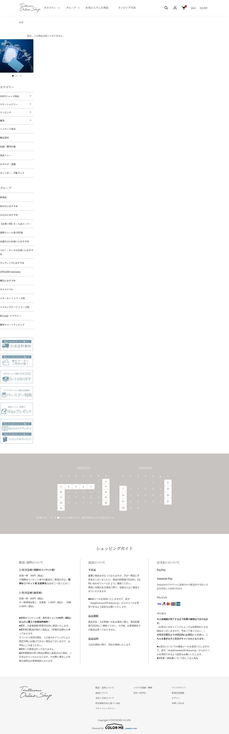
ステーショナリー (9, 104)
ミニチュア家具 (8, 128)
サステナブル (6, 289)
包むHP (203, 8)
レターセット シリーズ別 (12, 298)
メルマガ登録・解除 (143, 687)
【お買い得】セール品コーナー (15, 223)
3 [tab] (20, 76)
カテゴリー (50, 8)
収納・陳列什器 (8, 146)
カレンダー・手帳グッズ (12, 172)
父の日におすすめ (9, 214)
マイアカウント (179, 687)
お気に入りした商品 (97, 7)
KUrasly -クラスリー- (11, 315)
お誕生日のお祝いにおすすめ (14, 241)
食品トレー (5, 155)
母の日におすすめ (9, 206)
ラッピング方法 (127, 7)
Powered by (114, 726)
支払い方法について (104, 697)
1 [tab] (13, 76)
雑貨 (2, 120)
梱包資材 (4, 137)
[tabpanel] (16, 56)
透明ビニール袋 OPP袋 (11, 232)
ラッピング (5, 112)
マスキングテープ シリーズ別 (14, 307)
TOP (21, 22)
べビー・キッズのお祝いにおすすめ (16, 252)
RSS (135, 692)
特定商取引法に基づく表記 (107, 703)
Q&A (193, 8)
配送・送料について (104, 687)
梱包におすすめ (8, 280)
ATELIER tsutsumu (10, 271)
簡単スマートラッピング (12, 324)
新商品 (3, 197)
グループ (71, 8)
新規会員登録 (178, 692)
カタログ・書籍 (8, 164)
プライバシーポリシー (105, 708)
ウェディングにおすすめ (12, 262)
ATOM (142, 692)
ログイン (176, 697)
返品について (101, 692)
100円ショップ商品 (9, 96)
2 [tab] (16, 76)
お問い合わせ (178, 703)
